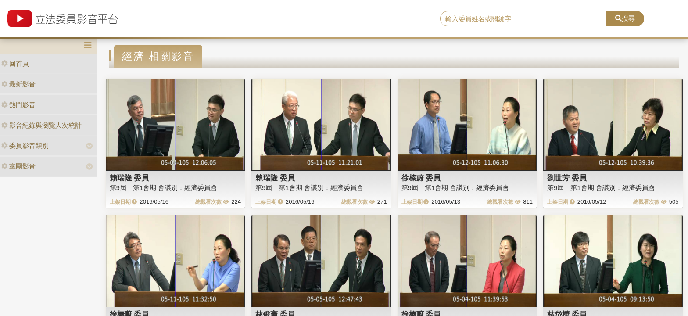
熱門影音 (18, 104)
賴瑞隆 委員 (129, 178)
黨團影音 (18, 166)
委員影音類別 (25, 145)
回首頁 (15, 63)
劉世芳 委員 (567, 178)
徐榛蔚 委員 (421, 178)
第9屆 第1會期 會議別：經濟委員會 (164, 187)
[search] (523, 19)
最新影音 (18, 84)
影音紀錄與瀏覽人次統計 (41, 125)
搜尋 (625, 18)
